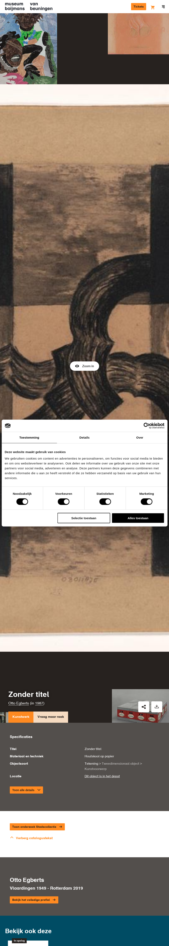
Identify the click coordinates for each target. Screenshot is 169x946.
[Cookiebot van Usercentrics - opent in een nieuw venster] (146, 426)
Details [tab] (85, 437)
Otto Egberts (18, 649)
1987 (39, 649)
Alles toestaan (138, 518)
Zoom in (84, 339)
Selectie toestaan (83, 518)
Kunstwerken (24, 22)
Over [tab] (139, 437)
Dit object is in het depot (102, 722)
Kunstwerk (20, 664)
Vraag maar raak (51, 664)
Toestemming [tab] (29, 437)
